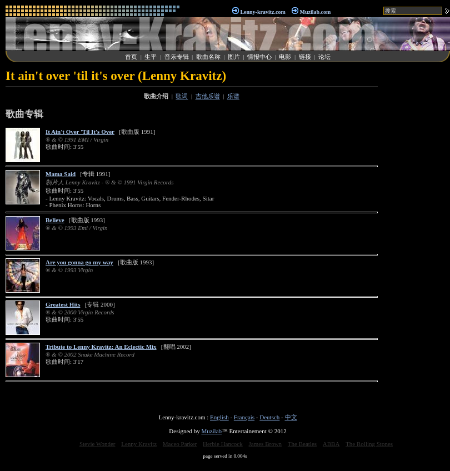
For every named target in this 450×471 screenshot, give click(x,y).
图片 (234, 56)
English (219, 417)
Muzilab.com (315, 12)
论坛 (324, 56)
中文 (291, 417)
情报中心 (259, 56)
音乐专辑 (176, 56)
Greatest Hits (63, 304)
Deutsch (269, 417)
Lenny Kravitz (139, 443)
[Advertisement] (416, 235)
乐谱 (233, 96)
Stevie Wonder (97, 443)
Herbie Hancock (223, 443)
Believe (55, 220)
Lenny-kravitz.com (262, 12)
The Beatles (302, 443)
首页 (131, 56)
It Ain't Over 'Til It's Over (80, 131)
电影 (285, 56)
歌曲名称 (208, 56)
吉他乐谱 (208, 96)
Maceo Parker (180, 443)
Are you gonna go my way (79, 262)
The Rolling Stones (369, 443)
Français (244, 417)
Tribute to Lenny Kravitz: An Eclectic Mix (101, 346)
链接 (305, 56)
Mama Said (61, 174)
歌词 (182, 96)
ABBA (331, 443)
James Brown (265, 443)
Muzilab (211, 431)
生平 (150, 56)
